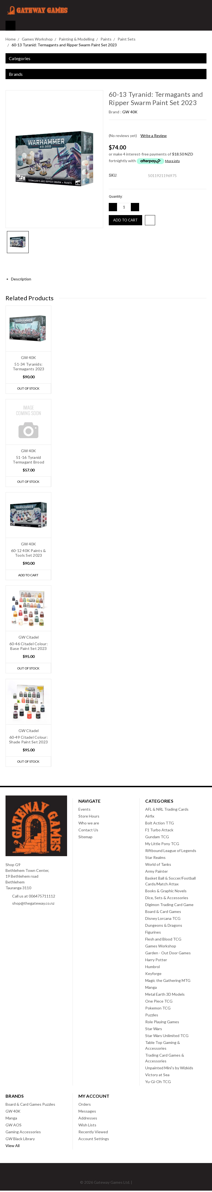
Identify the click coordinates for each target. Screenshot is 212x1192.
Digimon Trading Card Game (169, 906)
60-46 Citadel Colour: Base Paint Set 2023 (28, 647)
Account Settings (93, 1140)
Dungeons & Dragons (163, 926)
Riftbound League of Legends (170, 852)
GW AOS (14, 1126)
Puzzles (151, 1016)
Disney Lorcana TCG (163, 919)
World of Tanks (158, 865)
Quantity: (116, 196)
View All (13, 1147)
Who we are (88, 824)
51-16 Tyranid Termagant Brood (28, 460)
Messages (87, 1112)
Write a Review (154, 135)
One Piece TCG (159, 1002)
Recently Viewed (93, 1133)
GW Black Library (20, 1140)
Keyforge (153, 975)
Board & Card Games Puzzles (30, 1105)
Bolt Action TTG (159, 824)
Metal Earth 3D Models (165, 995)
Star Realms (155, 858)
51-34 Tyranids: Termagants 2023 (28, 366)
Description (23, 279)
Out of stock (28, 388)
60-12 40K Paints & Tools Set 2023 (28, 553)
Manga (151, 988)
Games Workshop (160, 947)
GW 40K (13, 1112)
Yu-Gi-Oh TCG (158, 1083)
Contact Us (88, 831)
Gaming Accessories (23, 1133)
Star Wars (153, 1030)
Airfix (149, 817)
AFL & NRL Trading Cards (167, 810)
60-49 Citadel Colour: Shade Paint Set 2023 (28, 740)
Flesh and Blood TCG (163, 940)
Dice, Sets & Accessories (166, 899)
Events (84, 810)
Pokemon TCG (158, 1009)
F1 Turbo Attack (159, 831)
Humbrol (152, 968)
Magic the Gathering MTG (167, 981)
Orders (84, 1105)
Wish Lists (87, 1126)
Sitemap (85, 838)
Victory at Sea (157, 1076)
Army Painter (156, 872)
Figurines (153, 933)
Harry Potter (156, 961)
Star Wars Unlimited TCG (167, 1037)
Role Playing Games (162, 1023)
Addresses (87, 1119)
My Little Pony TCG (162, 845)
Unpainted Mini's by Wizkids (169, 1069)
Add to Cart (28, 575)
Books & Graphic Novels (166, 892)
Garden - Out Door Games (168, 954)
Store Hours (88, 817)
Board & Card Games (163, 912)
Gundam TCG (157, 838)
